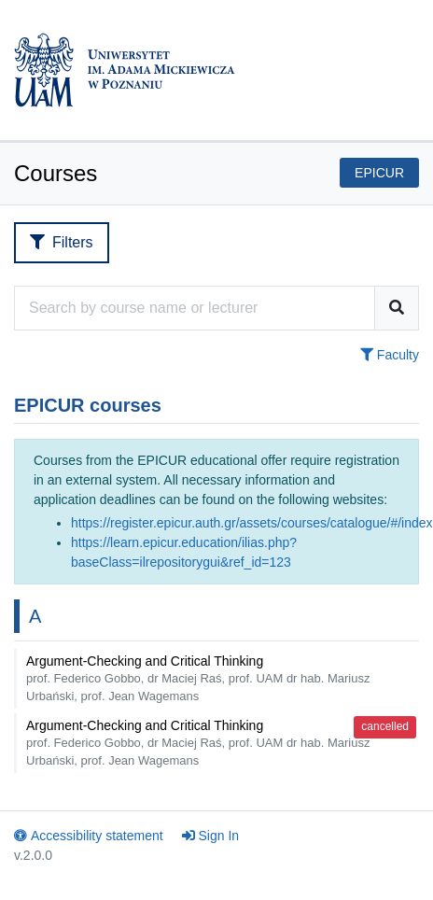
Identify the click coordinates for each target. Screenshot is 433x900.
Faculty (389, 354)
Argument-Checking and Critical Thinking (198, 678)
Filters (61, 242)
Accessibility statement (88, 835)
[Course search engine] (194, 308)
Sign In (211, 835)
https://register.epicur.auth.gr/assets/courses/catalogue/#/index (252, 522)
